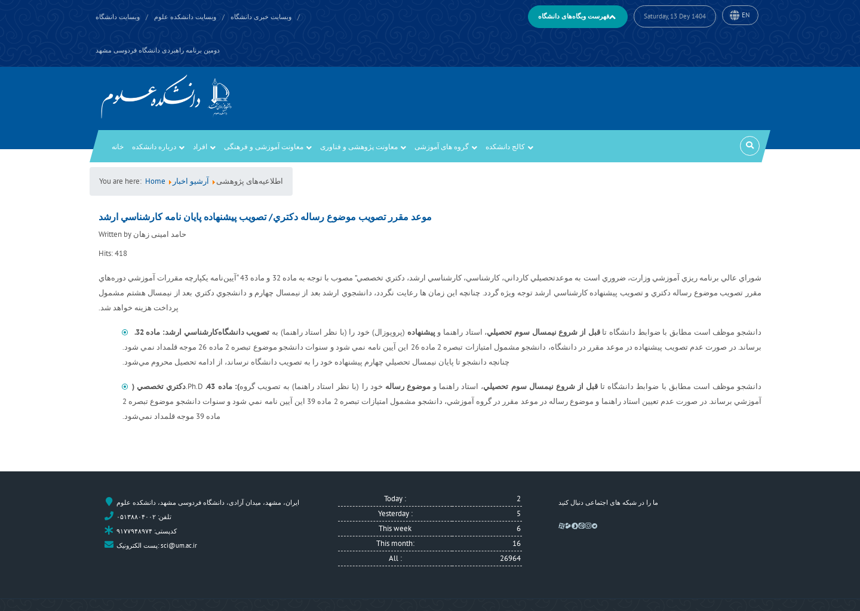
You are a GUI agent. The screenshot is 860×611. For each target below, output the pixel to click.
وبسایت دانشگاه (118, 17)
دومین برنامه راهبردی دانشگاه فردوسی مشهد (158, 50)
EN (746, 15)
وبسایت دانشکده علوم (185, 17)
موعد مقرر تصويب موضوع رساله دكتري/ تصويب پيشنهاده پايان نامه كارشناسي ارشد (265, 217)
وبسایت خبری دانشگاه (261, 17)
